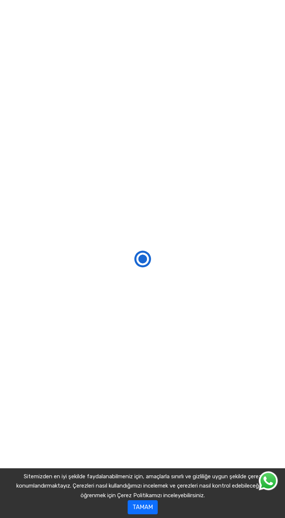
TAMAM (142, 507)
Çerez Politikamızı (139, 495)
